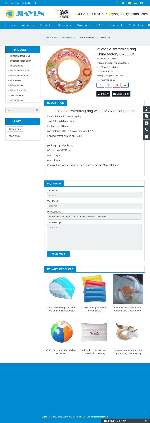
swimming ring (108, 80)
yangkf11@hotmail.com (130, 14)
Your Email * (53, 201)
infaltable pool (16, 65)
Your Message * (54, 222)
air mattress (15, 80)
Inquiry (103, 94)
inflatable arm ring (18, 90)
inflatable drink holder (20, 70)
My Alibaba (14, 135)
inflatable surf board (19, 75)
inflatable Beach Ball (20, 56)
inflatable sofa (16, 100)
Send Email (121, 94)
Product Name (54, 212)
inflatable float (16, 85)
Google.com (15, 129)
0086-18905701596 (92, 14)
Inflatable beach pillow (20, 61)
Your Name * (53, 190)
